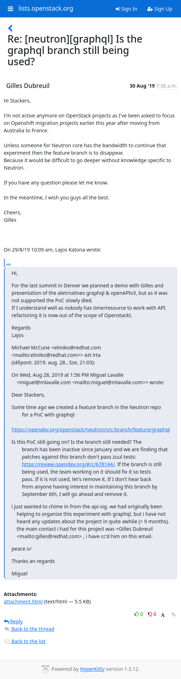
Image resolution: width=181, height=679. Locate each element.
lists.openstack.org (45, 8)
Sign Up (159, 8)
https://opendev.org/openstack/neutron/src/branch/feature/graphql (91, 429)
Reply (13, 621)
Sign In (126, 8)
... (8, 262)
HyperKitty (92, 669)
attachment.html (23, 601)
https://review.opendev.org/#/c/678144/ (68, 464)
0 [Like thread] (139, 614)
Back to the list (25, 641)
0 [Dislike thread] (152, 614)
